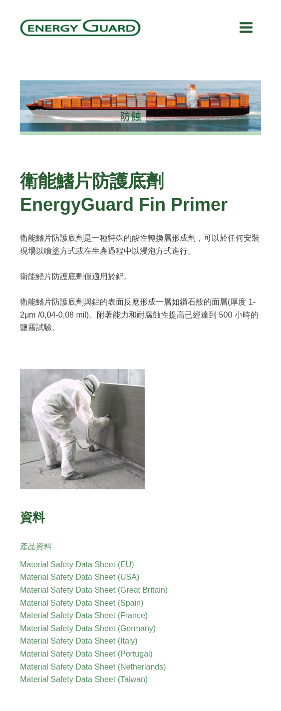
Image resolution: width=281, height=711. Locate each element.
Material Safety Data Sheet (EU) (77, 564)
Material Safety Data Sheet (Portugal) (86, 654)
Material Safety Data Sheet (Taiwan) (84, 679)
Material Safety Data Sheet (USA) (79, 577)
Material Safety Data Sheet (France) (84, 615)
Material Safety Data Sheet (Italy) (79, 641)
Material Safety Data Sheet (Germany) (88, 628)
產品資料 (36, 546)
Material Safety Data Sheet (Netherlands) (93, 667)
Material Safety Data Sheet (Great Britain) (94, 590)
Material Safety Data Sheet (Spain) (81, 603)
